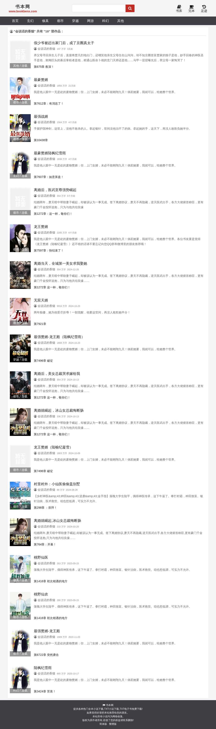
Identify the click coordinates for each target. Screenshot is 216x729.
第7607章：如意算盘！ (49, 177)
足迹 (204, 9)
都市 (60, 21)
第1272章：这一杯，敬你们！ (53, 213)
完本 (191, 9)
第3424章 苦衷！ (45, 691)
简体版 (103, 724)
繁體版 (113, 724)
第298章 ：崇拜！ (45, 507)
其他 (120, 21)
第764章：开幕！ (45, 544)
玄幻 (30, 21)
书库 (179, 9)
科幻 (105, 21)
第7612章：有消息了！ (49, 103)
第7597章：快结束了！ (49, 250)
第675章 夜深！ (44, 66)
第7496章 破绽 (43, 360)
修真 (45, 21)
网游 (90, 21)
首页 (15, 21)
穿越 (75, 21)
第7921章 (40, 324)
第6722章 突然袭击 (46, 654)
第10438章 (41, 140)
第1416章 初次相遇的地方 (50, 581)
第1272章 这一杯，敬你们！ (52, 287)
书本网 (109, 705)
